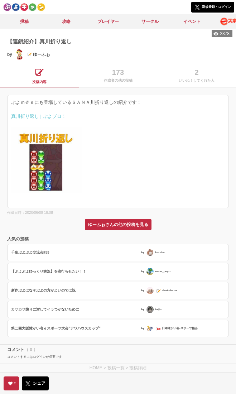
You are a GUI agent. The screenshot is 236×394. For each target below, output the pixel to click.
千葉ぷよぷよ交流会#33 (30, 252)
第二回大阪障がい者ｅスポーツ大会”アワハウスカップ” (56, 328)
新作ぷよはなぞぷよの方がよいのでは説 (43, 290)
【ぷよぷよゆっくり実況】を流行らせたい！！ (48, 271)
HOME (96, 367)
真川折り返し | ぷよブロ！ (38, 116)
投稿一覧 (116, 367)
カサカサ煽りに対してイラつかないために (45, 309)
